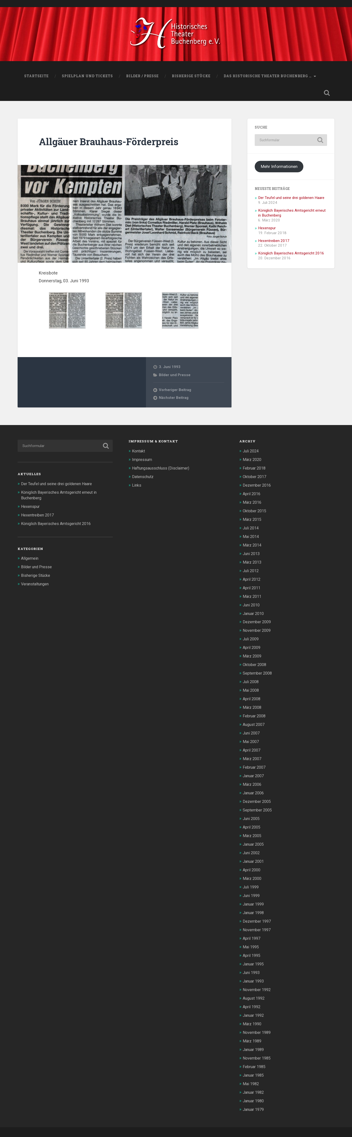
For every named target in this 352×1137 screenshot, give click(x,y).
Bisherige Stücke (191, 77)
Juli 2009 (251, 636)
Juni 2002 (252, 845)
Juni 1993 (252, 962)
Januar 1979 (254, 1096)
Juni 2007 (252, 728)
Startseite (36, 77)
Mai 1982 (251, 1071)
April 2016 (252, 494)
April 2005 (252, 820)
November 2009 (258, 628)
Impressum (142, 461)
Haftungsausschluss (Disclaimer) (163, 469)
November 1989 (258, 1021)
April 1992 (252, 996)
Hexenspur (267, 230)
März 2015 (253, 519)
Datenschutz (143, 477)
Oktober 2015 (255, 511)
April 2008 (252, 695)
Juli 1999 (251, 879)
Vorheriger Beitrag (175, 391)
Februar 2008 (255, 712)
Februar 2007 (255, 762)
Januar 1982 (254, 1080)
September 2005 (258, 803)
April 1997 (252, 929)
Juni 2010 (252, 603)
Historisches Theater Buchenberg (68, 1125)
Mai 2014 (251, 536)
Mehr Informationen (279, 168)
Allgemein (30, 559)
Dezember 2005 (257, 795)
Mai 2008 (251, 686)
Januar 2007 (254, 770)
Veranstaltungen (36, 584)
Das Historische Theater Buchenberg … (268, 77)
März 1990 (253, 1013)
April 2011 (252, 586)
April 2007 (252, 745)
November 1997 (258, 920)
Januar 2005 (254, 837)
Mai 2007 (251, 737)
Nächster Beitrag (173, 399)
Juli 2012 (251, 569)
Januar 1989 (254, 1038)
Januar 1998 (254, 904)
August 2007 (255, 720)
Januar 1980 (254, 1088)
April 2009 (252, 645)
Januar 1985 (254, 1063)
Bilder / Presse (142, 77)
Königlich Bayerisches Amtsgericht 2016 (291, 255)
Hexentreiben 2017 (273, 242)
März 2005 (253, 829)
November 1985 (258, 1046)
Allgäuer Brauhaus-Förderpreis (112, 143)
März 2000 (253, 870)
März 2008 (253, 703)
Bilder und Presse (174, 376)
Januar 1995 (254, 954)
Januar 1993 (254, 971)
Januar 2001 (254, 854)
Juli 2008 (251, 678)
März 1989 (253, 1029)
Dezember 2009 (257, 620)
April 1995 (252, 946)
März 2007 (253, 753)
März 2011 (253, 594)
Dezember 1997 (257, 912)
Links (137, 486)
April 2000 (252, 862)
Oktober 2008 (255, 661)
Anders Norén (289, 1125)
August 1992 (255, 987)
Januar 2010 (254, 611)
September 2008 (258, 670)
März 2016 (253, 502)
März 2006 (253, 778)
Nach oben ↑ (321, 1125)
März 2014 (253, 544)
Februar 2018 (255, 469)
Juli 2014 (251, 527)
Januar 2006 (254, 787)
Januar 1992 (254, 1004)
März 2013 (253, 561)
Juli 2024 (251, 452)
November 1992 (258, 979)
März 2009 (253, 653)
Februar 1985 (255, 1054)
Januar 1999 (254, 896)
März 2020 (253, 461)
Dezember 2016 (257, 486)
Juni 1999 (252, 887)
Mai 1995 (251, 937)
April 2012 (252, 578)
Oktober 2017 (255, 477)
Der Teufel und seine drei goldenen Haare (291, 199)
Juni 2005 (252, 812)
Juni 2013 (252, 553)
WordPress (176, 1125)
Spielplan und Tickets (87, 77)
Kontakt (139, 452)
